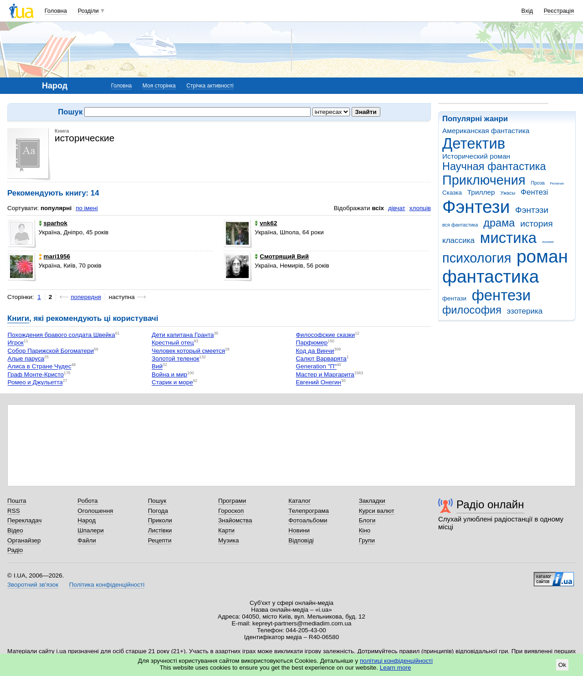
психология (476, 258)
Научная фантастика (494, 166)
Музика (228, 540)
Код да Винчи (315, 350)
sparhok (53, 223)
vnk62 (266, 223)
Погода (158, 510)
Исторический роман (476, 156)
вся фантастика (460, 224)
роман (542, 256)
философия (471, 310)
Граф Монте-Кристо (36, 374)
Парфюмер (312, 343)
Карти (226, 530)
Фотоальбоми (307, 520)
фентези (501, 295)
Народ (86, 520)
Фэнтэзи (531, 210)
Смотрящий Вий (282, 256)
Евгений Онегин (319, 382)
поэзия (547, 242)
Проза (537, 183)
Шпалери (90, 530)
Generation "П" (316, 366)
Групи (367, 540)
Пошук (157, 500)
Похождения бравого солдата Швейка (61, 334)
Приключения (484, 180)
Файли (86, 540)
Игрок (16, 343)
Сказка (452, 192)
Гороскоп (231, 510)
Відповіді (301, 540)
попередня (86, 297)
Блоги (367, 520)
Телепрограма (308, 510)
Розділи (88, 10)
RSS (13, 510)
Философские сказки (325, 334)
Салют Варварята (321, 358)
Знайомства (235, 520)
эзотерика (525, 311)
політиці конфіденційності (396, 660)
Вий (157, 366)
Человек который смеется (188, 350)
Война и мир (169, 374)
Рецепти (160, 540)
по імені (87, 208)
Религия (557, 183)
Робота (87, 500)
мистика (508, 237)
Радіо (15, 550)
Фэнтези (476, 207)
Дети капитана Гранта (183, 334)
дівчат (396, 208)
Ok (562, 664)
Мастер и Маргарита (325, 374)
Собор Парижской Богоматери (51, 350)
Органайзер (24, 540)
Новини (299, 530)
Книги (18, 318)
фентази (454, 298)
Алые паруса (26, 358)
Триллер (481, 192)
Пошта (16, 500)
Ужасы (507, 193)
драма (499, 223)
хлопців (420, 208)
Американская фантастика (485, 130)
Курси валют (376, 510)
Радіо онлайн (490, 504)
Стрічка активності (209, 86)
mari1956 (54, 256)
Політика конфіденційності (106, 584)
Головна (56, 10)
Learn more (395, 667)
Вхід (527, 10)
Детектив (473, 143)
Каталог (299, 500)
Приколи (160, 520)
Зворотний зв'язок (32, 584)
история (536, 223)
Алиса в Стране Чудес (40, 366)
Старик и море (172, 382)
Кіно (365, 530)
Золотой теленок (175, 358)
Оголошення (95, 510)
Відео (15, 530)
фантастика (490, 276)
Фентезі (534, 192)
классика (458, 240)
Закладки (372, 500)
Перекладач (24, 520)
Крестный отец (173, 343)
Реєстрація (559, 10)
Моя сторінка (159, 86)
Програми (232, 500)
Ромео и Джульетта (35, 382)
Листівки (160, 530)
